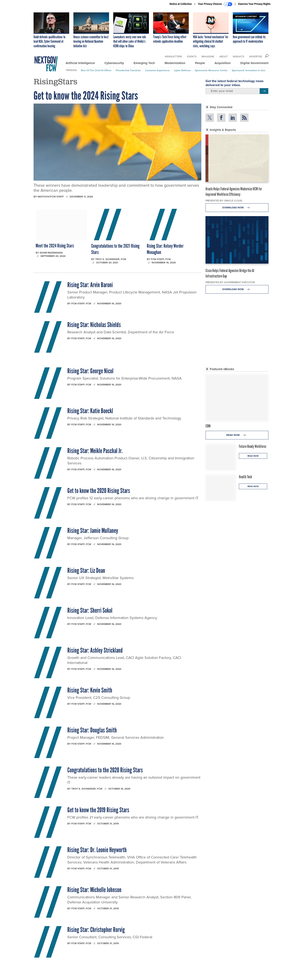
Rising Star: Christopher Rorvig (96, 930)
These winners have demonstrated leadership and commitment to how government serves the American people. (116, 187)
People (200, 63)
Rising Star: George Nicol (90, 371)
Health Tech (245, 476)
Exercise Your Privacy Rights (254, 4)
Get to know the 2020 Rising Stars (98, 491)
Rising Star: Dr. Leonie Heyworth (97, 850)
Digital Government (254, 63)
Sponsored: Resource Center (211, 70)
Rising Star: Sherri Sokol (89, 610)
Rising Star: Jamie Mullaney (92, 531)
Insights (238, 56)
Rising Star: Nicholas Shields (94, 325)
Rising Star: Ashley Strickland (95, 650)
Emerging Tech (144, 63)
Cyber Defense (182, 70)
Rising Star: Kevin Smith (89, 690)
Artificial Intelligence (80, 63)
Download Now (237, 208)
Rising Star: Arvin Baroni (90, 285)
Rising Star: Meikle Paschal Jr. (95, 451)
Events (192, 56)
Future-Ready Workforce (252, 446)
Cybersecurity (114, 63)
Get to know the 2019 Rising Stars (98, 810)
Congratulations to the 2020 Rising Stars (105, 770)
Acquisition (223, 63)
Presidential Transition (128, 70)
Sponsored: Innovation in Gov (248, 70)
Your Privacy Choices (215, 4)
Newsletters (173, 56)
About (223, 56)
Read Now (237, 435)
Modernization (175, 63)
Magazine (208, 56)
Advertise (255, 56)
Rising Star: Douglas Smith (92, 730)
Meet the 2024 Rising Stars (55, 246)
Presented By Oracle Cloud (224, 200)
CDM (208, 425)
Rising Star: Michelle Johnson (94, 890)
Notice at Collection (180, 4)
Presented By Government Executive (230, 282)
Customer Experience (157, 70)
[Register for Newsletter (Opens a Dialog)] (264, 91)
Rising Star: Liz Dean (86, 570)
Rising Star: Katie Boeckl (90, 411)
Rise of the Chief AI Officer (96, 70)
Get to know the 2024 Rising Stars (86, 96)
